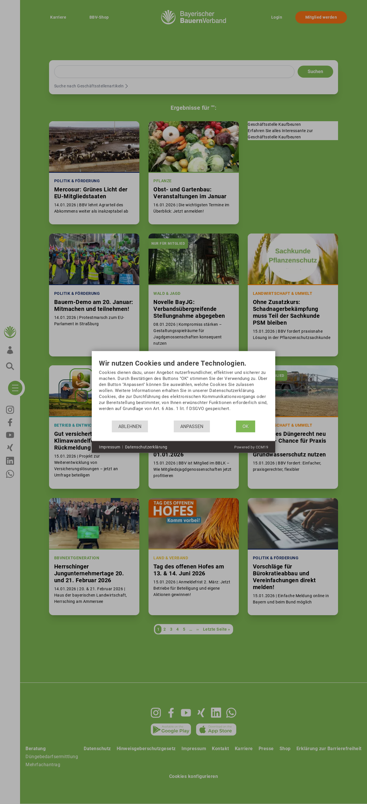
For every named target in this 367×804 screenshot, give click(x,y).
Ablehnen (129, 426)
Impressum (109, 446)
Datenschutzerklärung (146, 446)
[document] (183, 390)
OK (246, 426)
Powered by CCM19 (251, 447)
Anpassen (191, 426)
